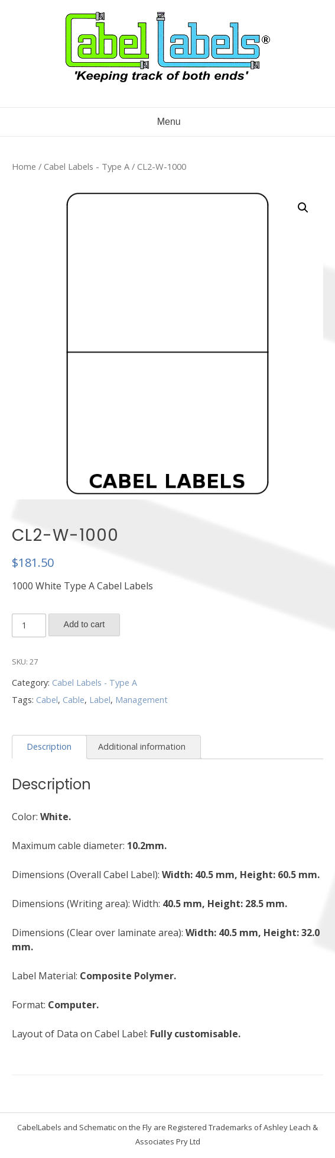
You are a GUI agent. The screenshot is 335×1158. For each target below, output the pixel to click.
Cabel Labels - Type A (86, 166)
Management (141, 699)
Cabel (47, 699)
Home (24, 166)
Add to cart (84, 624)
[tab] (49, 747)
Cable (73, 699)
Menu (167, 122)
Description (49, 746)
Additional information (142, 746)
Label (99, 699)
